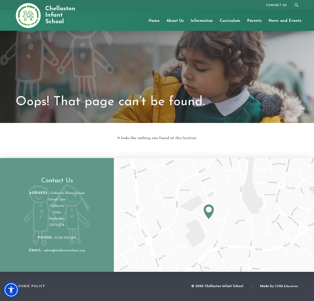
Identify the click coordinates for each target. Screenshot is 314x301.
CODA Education (286, 286)
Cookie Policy (30, 286)
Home (154, 21)
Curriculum (230, 21)
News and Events (284, 21)
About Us (175, 21)
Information (202, 21)
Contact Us (276, 5)
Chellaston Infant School (60, 15)
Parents (254, 21)
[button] (11, 289)
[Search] (296, 5)
